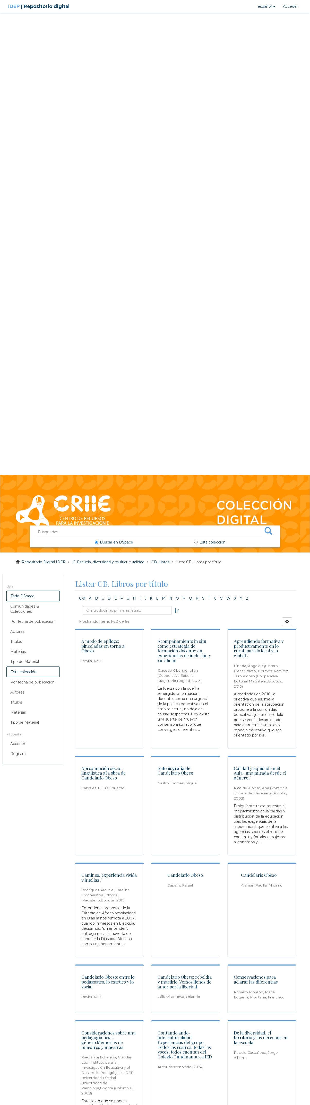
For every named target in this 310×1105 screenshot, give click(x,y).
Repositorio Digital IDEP (44, 562)
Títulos (16, 641)
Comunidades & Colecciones (24, 609)
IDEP (39, 6)
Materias (18, 651)
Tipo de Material (24, 661)
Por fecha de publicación (32, 621)
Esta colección (210, 542)
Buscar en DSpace (115, 542)
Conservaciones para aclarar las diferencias (256, 979)
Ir (176, 610)
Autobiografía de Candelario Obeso (175, 770)
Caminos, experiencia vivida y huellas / (109, 877)
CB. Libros (160, 562)
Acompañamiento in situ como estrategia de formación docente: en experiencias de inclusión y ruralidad (184, 650)
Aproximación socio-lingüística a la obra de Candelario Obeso (104, 772)
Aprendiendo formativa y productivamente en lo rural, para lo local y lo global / (259, 648)
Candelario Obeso (185, 875)
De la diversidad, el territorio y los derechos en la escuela (261, 1037)
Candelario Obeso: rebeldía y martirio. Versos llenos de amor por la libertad (185, 981)
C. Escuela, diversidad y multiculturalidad (108, 562)
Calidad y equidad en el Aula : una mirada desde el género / (260, 772)
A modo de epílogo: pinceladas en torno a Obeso (103, 645)
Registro (18, 753)
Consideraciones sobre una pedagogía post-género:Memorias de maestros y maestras (109, 1040)
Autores (17, 631)
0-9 (82, 598)
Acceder (17, 743)
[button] (266, 6)
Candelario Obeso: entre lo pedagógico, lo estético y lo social (108, 981)
